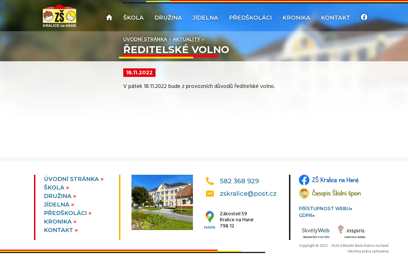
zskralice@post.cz (248, 193)
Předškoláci (250, 17)
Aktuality (186, 39)
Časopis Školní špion (336, 193)
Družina (168, 17)
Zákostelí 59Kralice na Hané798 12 (237, 220)
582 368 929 (239, 181)
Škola (133, 17)
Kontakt (335, 17)
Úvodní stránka (145, 39)
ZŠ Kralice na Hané (335, 180)
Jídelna (205, 17)
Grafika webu (352, 233)
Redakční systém (316, 233)
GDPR (305, 215)
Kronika (296, 17)
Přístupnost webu (324, 208)
